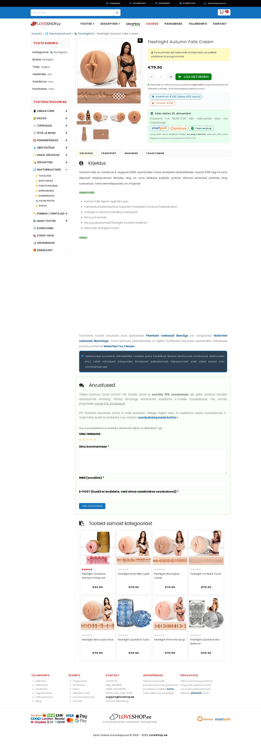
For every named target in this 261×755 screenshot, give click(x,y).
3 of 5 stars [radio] (87, 439)
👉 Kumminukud (45, 196)
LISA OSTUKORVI (196, 76)
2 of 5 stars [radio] (84, 439)
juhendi (196, 693)
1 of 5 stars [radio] (80, 439)
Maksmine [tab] (131, 153)
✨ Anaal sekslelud (46, 155)
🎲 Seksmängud (44, 243)
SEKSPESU (133, 24)
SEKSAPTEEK (110, 23)
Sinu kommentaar (94, 447)
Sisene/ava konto (217, 3)
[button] (140, 40)
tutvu (170, 689)
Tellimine (41, 681)
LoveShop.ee (158, 735)
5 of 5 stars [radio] (95, 439)
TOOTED (87, 23)
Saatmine (42, 689)
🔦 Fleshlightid (84, 33)
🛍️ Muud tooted (44, 221)
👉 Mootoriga (44, 181)
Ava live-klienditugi (117, 701)
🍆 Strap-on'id (43, 235)
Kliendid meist (81, 693)
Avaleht (36, 33)
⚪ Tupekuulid (42, 125)
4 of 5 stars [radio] (91, 439)
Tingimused (80, 681)
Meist (76, 689)
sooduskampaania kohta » (158, 417)
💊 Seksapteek (43, 162)
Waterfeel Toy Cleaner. (119, 346)
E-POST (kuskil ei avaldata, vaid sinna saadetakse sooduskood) (129, 492)
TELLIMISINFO (198, 23)
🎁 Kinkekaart (43, 250)
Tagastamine (44, 693)
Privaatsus (79, 685)
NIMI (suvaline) (91, 478)
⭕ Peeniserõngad (45, 140)
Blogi (38, 701)
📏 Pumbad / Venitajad (49, 213)
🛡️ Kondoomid (43, 228)
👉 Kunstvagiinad (47, 186)
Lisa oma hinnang (83, 697)
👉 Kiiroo (41, 206)
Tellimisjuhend (44, 697)
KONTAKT (220, 23)
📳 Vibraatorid (43, 111)
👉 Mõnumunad (45, 191)
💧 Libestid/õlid (44, 147)
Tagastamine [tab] (155, 153)
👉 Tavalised (43, 176)
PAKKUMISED (173, 23)
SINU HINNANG (90, 434)
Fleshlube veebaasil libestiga (167, 336)
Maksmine (42, 685)
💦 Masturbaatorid (58, 33)
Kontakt (77, 701)
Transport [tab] (109, 153)
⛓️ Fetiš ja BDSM (44, 133)
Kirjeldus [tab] (86, 153)
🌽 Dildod (39, 118)
